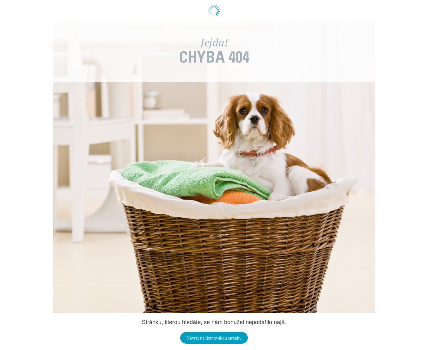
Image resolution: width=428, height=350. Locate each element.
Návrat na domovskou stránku (214, 338)
